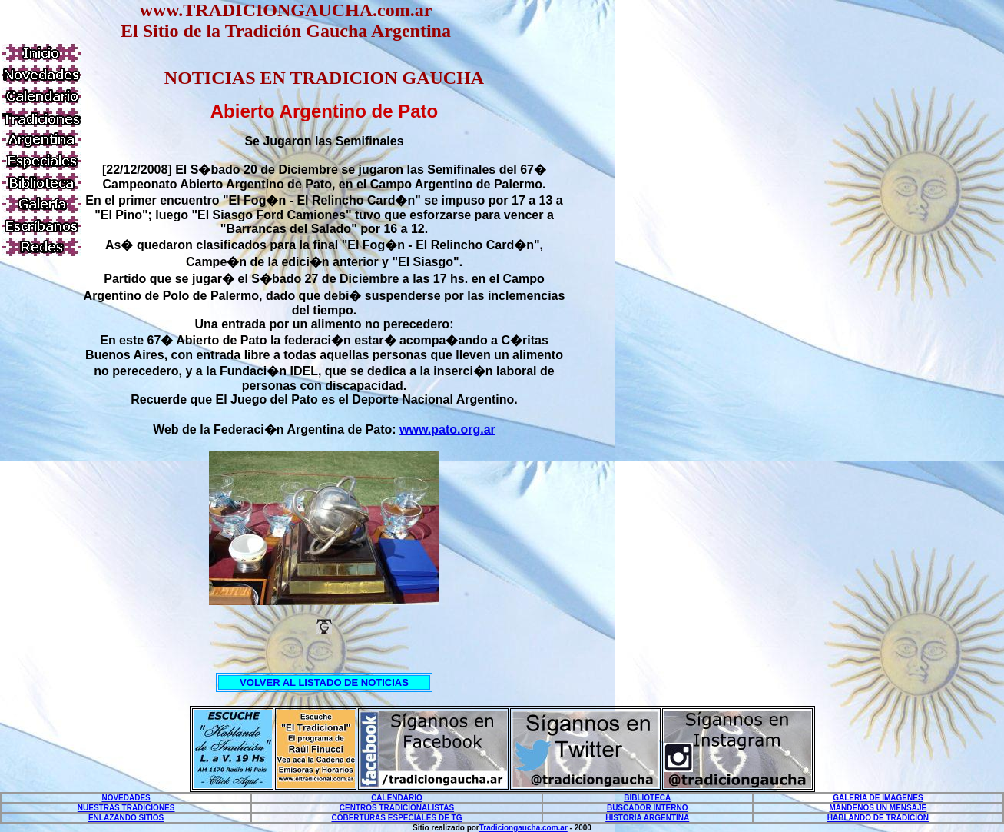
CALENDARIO (396, 798)
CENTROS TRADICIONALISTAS (397, 808)
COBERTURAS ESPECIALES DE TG (396, 818)
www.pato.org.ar (447, 429)
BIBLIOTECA (647, 798)
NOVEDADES (125, 798)
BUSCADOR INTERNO (647, 808)
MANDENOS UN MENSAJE (878, 808)
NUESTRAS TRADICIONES (126, 808)
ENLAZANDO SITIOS (126, 818)
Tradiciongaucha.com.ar (523, 828)
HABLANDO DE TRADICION (878, 818)
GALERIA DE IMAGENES (878, 798)
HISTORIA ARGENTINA (647, 818)
